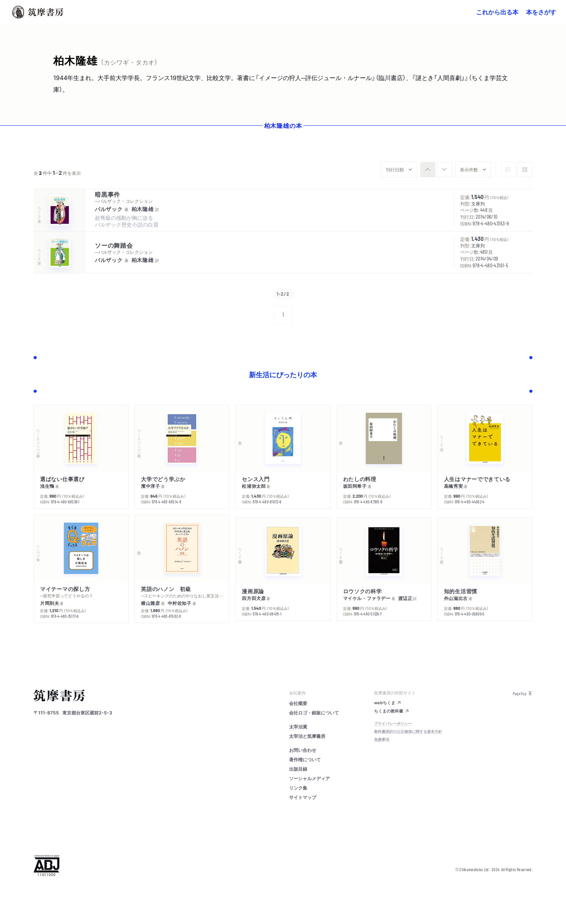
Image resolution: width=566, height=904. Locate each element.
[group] (436, 169)
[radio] (427, 169)
